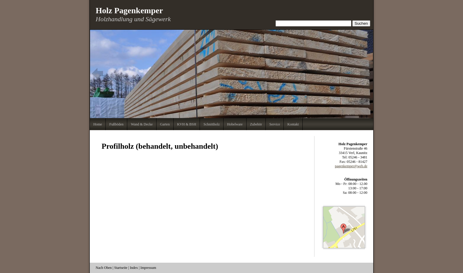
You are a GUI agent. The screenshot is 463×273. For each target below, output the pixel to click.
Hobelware (235, 124)
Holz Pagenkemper (129, 10)
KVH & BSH (186, 124)
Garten (165, 124)
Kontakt (293, 124)
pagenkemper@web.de (351, 166)
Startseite (121, 268)
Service (274, 124)
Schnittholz (211, 124)
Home (97, 124)
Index (134, 268)
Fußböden (116, 124)
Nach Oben (104, 268)
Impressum (148, 268)
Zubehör (256, 124)
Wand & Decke (142, 124)
